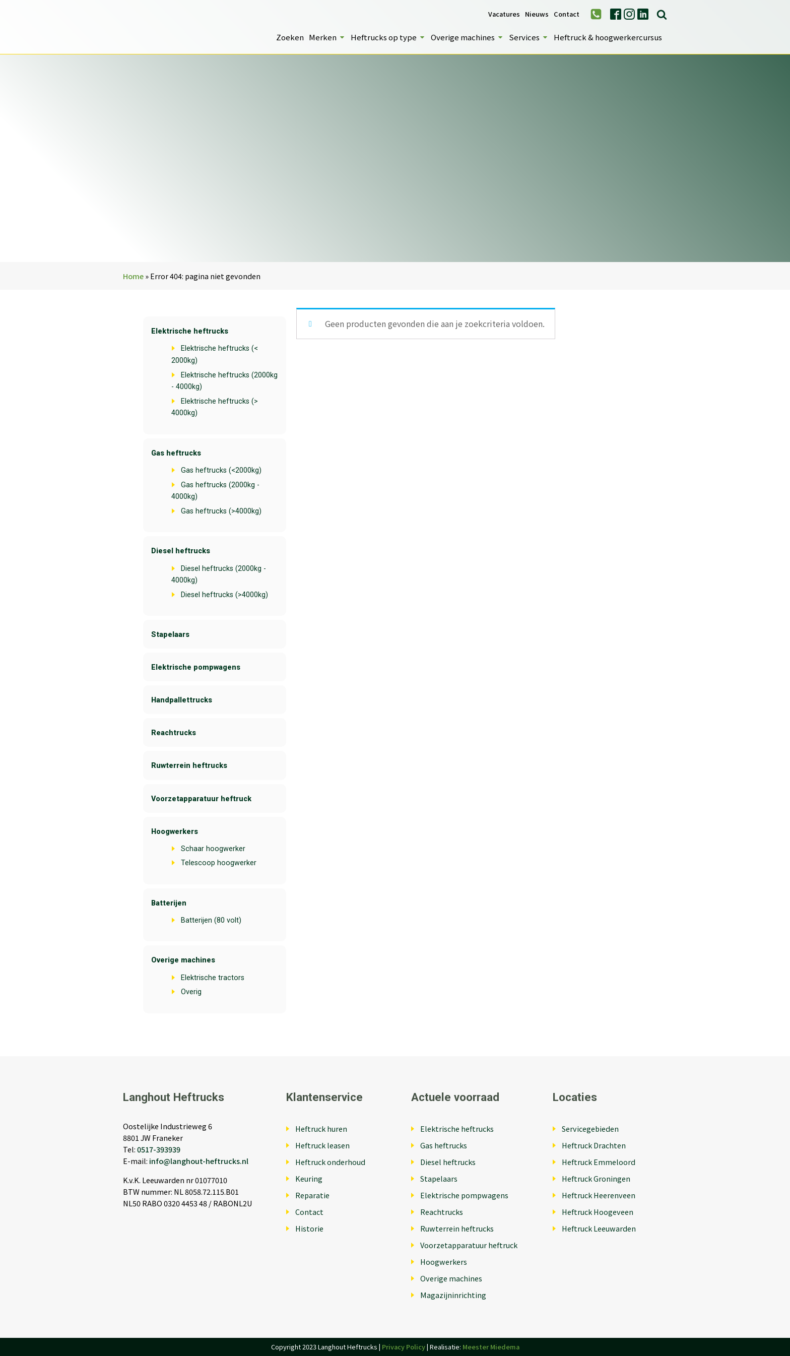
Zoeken (290, 37)
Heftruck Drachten (594, 1145)
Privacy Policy (403, 1346)
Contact (566, 14)
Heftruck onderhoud (330, 1161)
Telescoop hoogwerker (218, 863)
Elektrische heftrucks (189, 331)
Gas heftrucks (176, 453)
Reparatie (312, 1195)
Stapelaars (170, 634)
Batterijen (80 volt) (211, 920)
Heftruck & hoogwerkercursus (608, 37)
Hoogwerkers (174, 831)
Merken (327, 37)
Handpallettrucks (181, 700)
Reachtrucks (173, 733)
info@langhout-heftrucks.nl (198, 1160)
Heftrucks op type (388, 37)
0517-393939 (158, 1149)
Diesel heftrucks (180, 551)
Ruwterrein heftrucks (189, 765)
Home (133, 276)
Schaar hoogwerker (213, 849)
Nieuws (537, 14)
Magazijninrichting (453, 1294)
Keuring (308, 1178)
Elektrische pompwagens (195, 667)
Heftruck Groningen (596, 1178)
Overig (191, 992)
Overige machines (467, 37)
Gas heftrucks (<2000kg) (221, 470)
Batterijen (168, 903)
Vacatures (504, 14)
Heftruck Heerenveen (598, 1195)
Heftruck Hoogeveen (597, 1211)
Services (529, 37)
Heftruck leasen (322, 1145)
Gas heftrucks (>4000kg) (221, 511)
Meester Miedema (491, 1346)
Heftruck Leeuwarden (599, 1228)
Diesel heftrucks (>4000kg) (224, 595)
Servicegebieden (590, 1128)
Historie (309, 1228)
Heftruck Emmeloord (598, 1161)
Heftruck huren (321, 1128)
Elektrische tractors (212, 978)
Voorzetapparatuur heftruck (201, 799)
